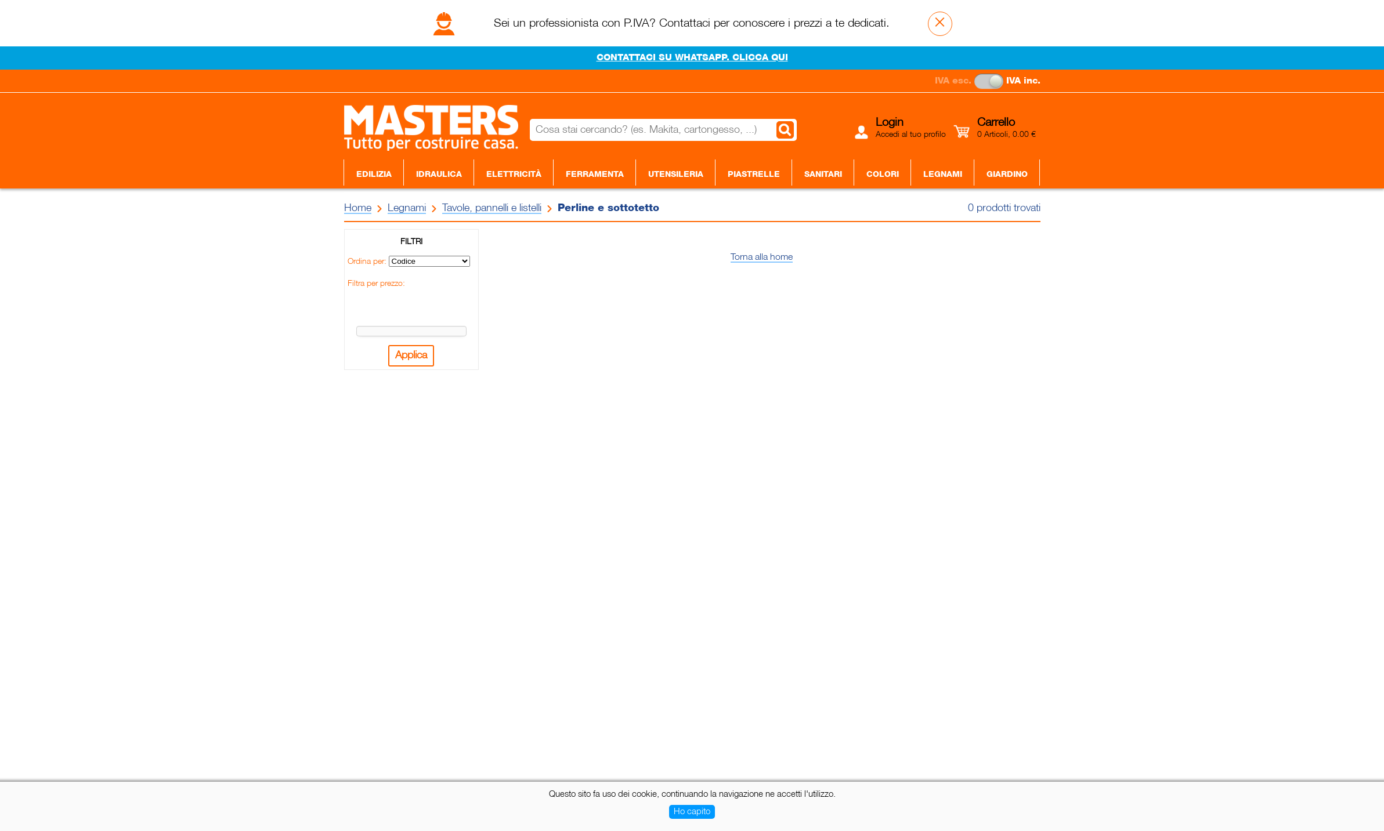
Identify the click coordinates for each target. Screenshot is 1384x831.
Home (357, 208)
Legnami (942, 174)
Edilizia (374, 174)
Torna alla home (762, 257)
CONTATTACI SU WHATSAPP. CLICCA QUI (692, 58)
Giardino (1007, 174)
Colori (882, 174)
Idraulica (439, 174)
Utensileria (675, 174)
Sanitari (823, 174)
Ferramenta (595, 174)
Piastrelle (754, 174)
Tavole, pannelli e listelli (491, 208)
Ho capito (692, 812)
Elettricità (513, 174)
